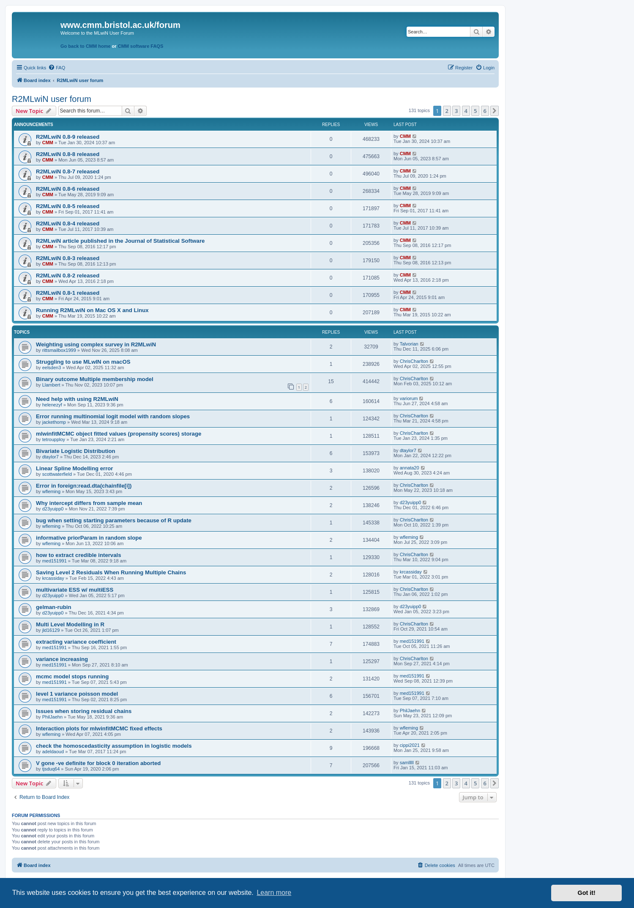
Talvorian (409, 343)
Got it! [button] (587, 892)
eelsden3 (51, 367)
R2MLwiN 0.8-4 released (67, 223)
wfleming (51, 491)
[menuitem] (56, 68)
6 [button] (485, 111)
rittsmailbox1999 (59, 350)
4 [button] (466, 111)
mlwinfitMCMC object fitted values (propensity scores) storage (118, 434)
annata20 (409, 467)
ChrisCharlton (414, 361)
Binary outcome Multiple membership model (94, 379)
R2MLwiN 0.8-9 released (67, 137)
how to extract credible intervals (78, 555)
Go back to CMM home (85, 46)
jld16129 (51, 630)
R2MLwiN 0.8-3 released (67, 258)
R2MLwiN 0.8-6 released (67, 189)
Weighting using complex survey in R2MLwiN (96, 344)
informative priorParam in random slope (89, 538)
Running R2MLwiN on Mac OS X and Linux (92, 310)
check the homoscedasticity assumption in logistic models (114, 746)
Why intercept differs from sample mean (89, 503)
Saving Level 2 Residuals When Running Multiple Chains (111, 572)
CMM (47, 142)
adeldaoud (53, 751)
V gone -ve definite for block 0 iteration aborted (98, 763)
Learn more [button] (274, 892)
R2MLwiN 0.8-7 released (67, 171)
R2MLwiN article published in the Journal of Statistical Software (120, 241)
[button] (494, 111)
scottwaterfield (57, 474)
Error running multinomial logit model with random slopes (113, 416)
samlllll (407, 762)
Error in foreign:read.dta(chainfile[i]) (83, 486)
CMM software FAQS (141, 46)
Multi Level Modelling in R (70, 624)
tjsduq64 (51, 768)
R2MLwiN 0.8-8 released (67, 154)
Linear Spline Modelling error (74, 468)
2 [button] (446, 111)
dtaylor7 (50, 456)
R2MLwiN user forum (51, 99)
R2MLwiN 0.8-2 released (67, 275)
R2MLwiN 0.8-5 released (67, 206)
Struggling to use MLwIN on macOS (83, 362)
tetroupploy (53, 439)
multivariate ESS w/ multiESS (74, 590)
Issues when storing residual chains (83, 711)
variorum (409, 398)
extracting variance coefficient (76, 642)
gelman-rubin (53, 607)
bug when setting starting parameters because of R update (113, 520)
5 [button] (475, 111)
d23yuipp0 (53, 508)
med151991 (54, 560)
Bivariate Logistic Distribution (75, 451)
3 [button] (456, 111)
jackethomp (54, 422)
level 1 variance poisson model (77, 694)
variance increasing (62, 659)
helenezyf (52, 404)
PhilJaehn (52, 716)
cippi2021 (410, 745)
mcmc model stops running (72, 676)
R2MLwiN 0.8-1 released (67, 293)
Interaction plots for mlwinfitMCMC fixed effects (99, 728)
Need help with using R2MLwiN (77, 399)
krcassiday (53, 578)
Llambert (51, 384)
